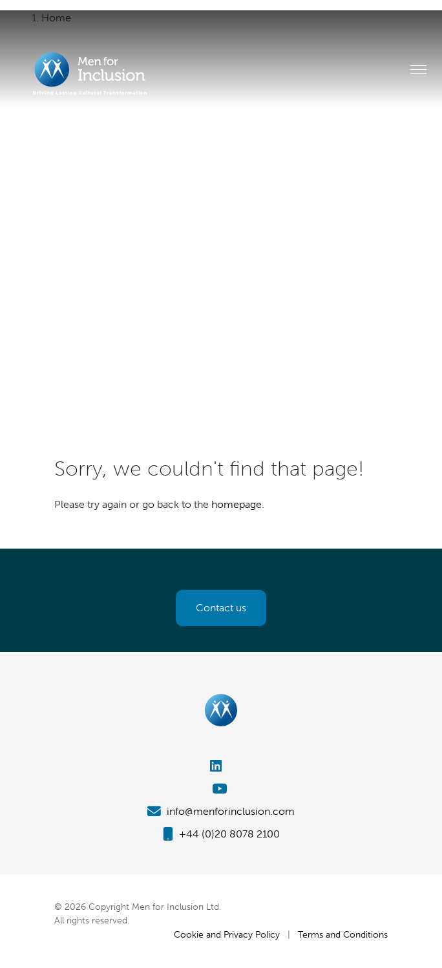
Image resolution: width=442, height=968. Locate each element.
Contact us (221, 608)
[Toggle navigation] (418, 69)
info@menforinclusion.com (221, 811)
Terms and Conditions (343, 934)
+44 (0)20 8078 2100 (221, 834)
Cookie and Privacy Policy (227, 934)
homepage (236, 504)
